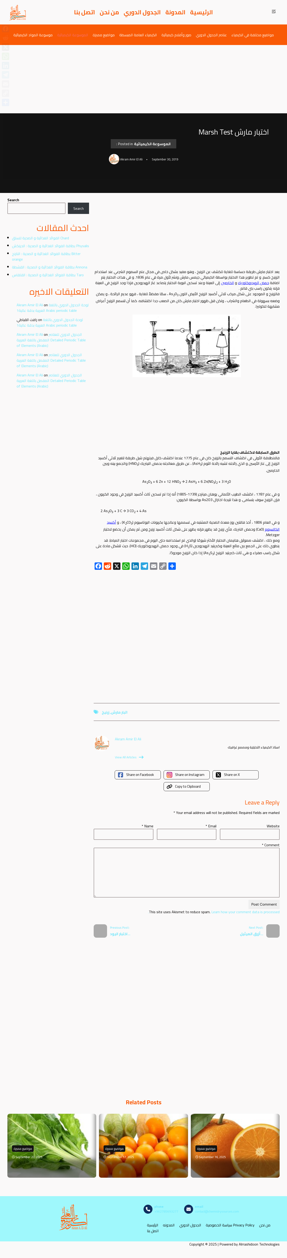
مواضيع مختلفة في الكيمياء (252, 35)
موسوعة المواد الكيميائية (33, 35)
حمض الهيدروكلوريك (253, 282)
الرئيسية (201, 12)
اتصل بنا (84, 12)
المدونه (169, 1225)
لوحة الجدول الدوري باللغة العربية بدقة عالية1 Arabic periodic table (53, 307)
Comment (271, 845)
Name (147, 826)
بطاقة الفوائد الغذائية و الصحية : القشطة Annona (49, 267)
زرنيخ (105, 712)
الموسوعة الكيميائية (72, 35)
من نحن (109, 12)
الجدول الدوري (142, 12)
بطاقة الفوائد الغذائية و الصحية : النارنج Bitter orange (46, 256)
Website (273, 826)
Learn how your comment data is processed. (214, 911)
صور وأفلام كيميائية (176, 35)
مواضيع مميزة (104, 35)
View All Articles (129, 757)
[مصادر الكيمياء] (17, 12)
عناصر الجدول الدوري (211, 35)
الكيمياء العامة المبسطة (138, 35)
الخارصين (227, 282)
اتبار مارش (119, 712)
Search (13, 200)
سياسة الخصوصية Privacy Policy (230, 1225)
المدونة (175, 12)
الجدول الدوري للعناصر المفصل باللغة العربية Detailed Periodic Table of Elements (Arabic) (51, 340)
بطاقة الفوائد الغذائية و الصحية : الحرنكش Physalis (50, 245)
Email (211, 826)
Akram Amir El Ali (30, 304)
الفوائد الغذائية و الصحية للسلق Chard (40, 237)
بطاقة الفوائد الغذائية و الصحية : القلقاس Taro (48, 274)
